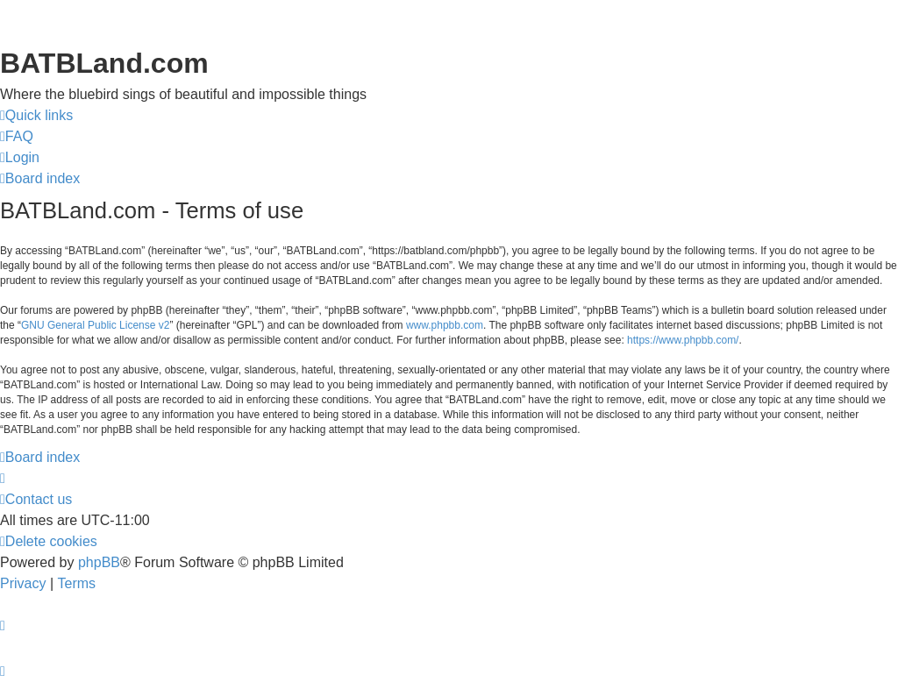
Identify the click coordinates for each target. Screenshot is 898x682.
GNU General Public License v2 (95, 325)
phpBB (99, 562)
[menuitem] (16, 136)
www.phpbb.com (444, 325)
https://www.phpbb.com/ (682, 340)
